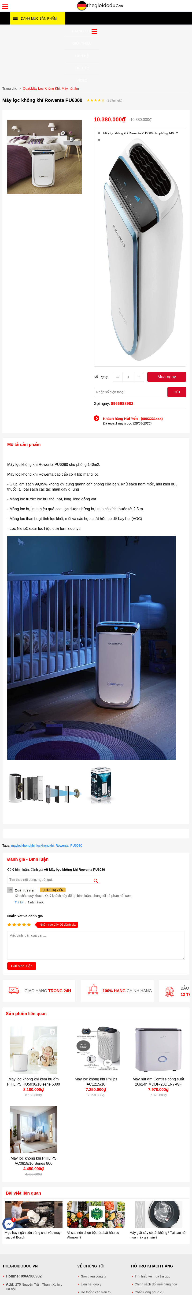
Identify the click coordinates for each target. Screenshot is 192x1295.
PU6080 (76, 845)
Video (82, 80)
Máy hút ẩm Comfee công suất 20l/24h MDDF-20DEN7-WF (158, 1081)
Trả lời (19, 902)
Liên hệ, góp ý (91, 1284)
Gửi (177, 392)
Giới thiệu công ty (93, 1276)
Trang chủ (81, 31)
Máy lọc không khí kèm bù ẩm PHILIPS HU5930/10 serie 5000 (33, 1081)
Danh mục (39, 18)
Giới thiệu (82, 43)
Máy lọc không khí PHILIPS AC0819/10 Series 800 (33, 1160)
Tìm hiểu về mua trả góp (152, 1276)
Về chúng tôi (90, 1266)
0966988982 (122, 404)
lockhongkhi (45, 845)
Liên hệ (82, 56)
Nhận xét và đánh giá (25, 916)
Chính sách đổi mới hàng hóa (156, 1284)
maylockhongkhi (22, 845)
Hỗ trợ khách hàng (152, 1266)
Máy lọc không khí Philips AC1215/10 (96, 1081)
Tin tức (82, 68)
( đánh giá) (114, 100)
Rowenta (61, 845)
